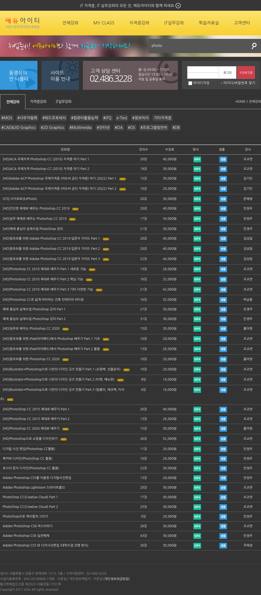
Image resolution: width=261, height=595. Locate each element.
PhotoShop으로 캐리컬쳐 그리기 (25, 516)
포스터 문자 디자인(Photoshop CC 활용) (31, 468)
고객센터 (242, 23)
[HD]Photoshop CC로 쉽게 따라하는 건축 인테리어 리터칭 (43, 299)
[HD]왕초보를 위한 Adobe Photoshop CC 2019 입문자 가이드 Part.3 (51, 259)
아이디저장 (198, 83)
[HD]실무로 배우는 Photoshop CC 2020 (31, 328)
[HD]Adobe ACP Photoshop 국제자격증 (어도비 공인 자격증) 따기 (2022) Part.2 (60, 188)
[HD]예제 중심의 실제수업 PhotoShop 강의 (33, 228)
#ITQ (107, 118)
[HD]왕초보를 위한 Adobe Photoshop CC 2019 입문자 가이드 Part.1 (51, 238)
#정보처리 (140, 118)
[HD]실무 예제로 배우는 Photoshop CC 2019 (34, 218)
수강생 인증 (246, 72)
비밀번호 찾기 (245, 83)
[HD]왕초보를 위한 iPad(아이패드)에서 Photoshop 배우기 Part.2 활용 (51, 349)
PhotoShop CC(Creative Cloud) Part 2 (30, 506)
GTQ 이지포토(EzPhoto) (20, 198)
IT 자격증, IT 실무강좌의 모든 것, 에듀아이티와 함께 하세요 (127, 6)
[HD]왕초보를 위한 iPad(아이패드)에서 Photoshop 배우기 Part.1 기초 (51, 338)
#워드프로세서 (54, 118)
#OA (119, 127)
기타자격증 (162, 118)
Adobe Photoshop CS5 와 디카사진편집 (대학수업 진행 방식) (45, 545)
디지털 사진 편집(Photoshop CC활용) (29, 449)
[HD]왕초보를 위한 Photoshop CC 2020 (31, 359)
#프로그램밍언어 (153, 127)
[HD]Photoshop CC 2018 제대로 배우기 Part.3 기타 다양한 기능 (48, 289)
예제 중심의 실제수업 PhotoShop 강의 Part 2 (34, 319)
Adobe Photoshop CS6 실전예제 (26, 535)
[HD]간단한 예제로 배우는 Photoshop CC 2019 (36, 208)
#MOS (6, 118)
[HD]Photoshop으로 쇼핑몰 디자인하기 (30, 438)
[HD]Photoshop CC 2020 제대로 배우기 (31, 428)
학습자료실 (209, 23)
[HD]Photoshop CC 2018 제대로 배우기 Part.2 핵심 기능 (43, 279)
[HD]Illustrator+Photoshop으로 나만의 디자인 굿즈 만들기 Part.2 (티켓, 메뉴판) (58, 379)
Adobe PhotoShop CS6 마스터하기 (28, 526)
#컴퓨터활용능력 (84, 118)
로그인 (227, 72)
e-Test (122, 118)
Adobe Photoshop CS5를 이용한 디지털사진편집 (37, 477)
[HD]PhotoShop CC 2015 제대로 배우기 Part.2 (36, 419)
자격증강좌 (139, 23)
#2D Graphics (52, 127)
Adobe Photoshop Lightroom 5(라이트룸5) (34, 487)
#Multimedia (80, 127)
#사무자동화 (27, 118)
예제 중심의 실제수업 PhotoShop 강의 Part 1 (34, 309)
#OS (131, 127)
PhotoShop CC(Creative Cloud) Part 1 (30, 497)
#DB (176, 127)
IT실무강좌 (174, 23)
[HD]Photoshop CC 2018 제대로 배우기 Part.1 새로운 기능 (44, 269)
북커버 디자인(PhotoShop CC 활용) (28, 458)
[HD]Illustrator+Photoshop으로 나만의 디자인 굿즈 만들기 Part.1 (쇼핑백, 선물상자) (62, 369)
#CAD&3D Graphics (18, 127)
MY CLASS (103, 23)
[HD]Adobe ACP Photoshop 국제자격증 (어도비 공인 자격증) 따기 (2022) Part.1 (60, 178)
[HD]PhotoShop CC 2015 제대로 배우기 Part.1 (36, 409)
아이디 (228, 83)
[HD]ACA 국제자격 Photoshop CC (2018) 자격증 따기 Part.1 (46, 159)
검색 (254, 46)
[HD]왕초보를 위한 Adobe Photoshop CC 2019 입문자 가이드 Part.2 (51, 248)
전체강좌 (70, 23)
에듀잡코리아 (22, 23)
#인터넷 (103, 127)
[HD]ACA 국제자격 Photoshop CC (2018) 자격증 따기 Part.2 (46, 168)
